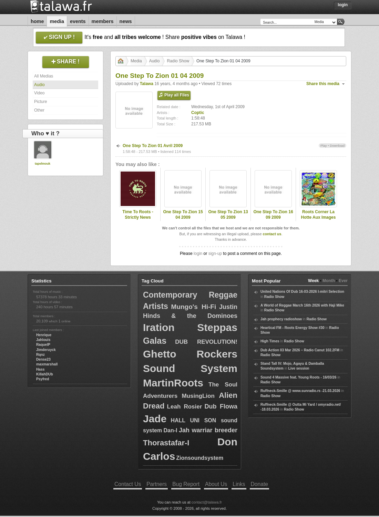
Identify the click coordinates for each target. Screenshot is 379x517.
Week (313, 280)
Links (239, 484)
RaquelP (43, 345)
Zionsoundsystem (199, 458)
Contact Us (127, 484)
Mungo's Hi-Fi (193, 306)
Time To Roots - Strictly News (137, 214)
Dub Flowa (221, 406)
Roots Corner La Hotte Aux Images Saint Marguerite (318, 217)
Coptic (197, 112)
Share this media (322, 83)
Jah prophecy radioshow (281, 319)
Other (39, 110)
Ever (343, 280)
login (198, 253)
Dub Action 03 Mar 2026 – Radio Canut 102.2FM (299, 350)
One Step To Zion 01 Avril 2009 (153, 145)
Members (103, 21)
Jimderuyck (46, 350)
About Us (216, 484)
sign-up (215, 253)
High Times (269, 341)
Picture (40, 101)
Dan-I (170, 430)
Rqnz (40, 354)
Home (37, 21)
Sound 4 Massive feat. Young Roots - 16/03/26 (298, 377)
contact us (272, 234)
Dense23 (43, 359)
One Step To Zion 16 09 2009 (273, 214)
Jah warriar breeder (208, 430)
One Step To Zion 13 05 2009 (228, 214)
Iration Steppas (190, 327)
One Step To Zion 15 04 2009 (183, 214)
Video (39, 93)
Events (78, 21)
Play (323, 145)
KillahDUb (44, 374)
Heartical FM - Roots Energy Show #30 (292, 328)
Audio (39, 84)
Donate (259, 484)
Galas (154, 340)
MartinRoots (173, 383)
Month (328, 280)
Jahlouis (43, 340)
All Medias (43, 76)
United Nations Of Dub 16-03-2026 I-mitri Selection (302, 291)
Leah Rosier (184, 406)
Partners (156, 484)
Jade (154, 418)
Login (343, 4)
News (126, 21)
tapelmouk (42, 163)
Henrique (43, 335)
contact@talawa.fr (207, 502)
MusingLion (198, 396)
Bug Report (185, 484)
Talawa (146, 83)
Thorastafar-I (166, 442)
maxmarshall (47, 364)
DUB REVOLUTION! (206, 342)
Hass (40, 369)
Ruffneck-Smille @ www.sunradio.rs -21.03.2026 (300, 391)
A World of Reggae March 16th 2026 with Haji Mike (302, 305)
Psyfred (42, 379)
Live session (298, 368)
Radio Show (178, 61)
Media (57, 21)
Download (337, 145)
